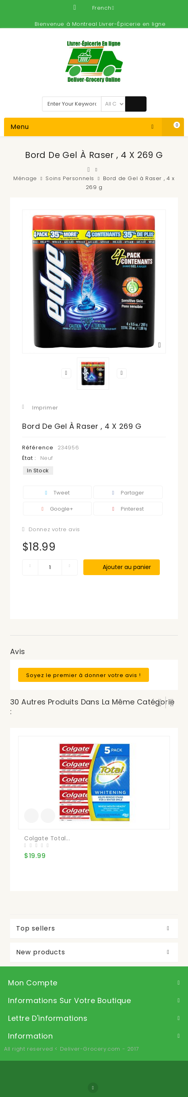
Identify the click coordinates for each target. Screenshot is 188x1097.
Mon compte (33, 983)
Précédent (66, 373)
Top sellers (35, 928)
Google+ (57, 509)
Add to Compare (48, 815)
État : (29, 458)
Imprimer (45, 407)
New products (40, 952)
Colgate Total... (47, 838)
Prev (160, 702)
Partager (128, 493)
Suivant (121, 373)
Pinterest (128, 509)
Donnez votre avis (53, 529)
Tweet (57, 493)
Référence (38, 447)
